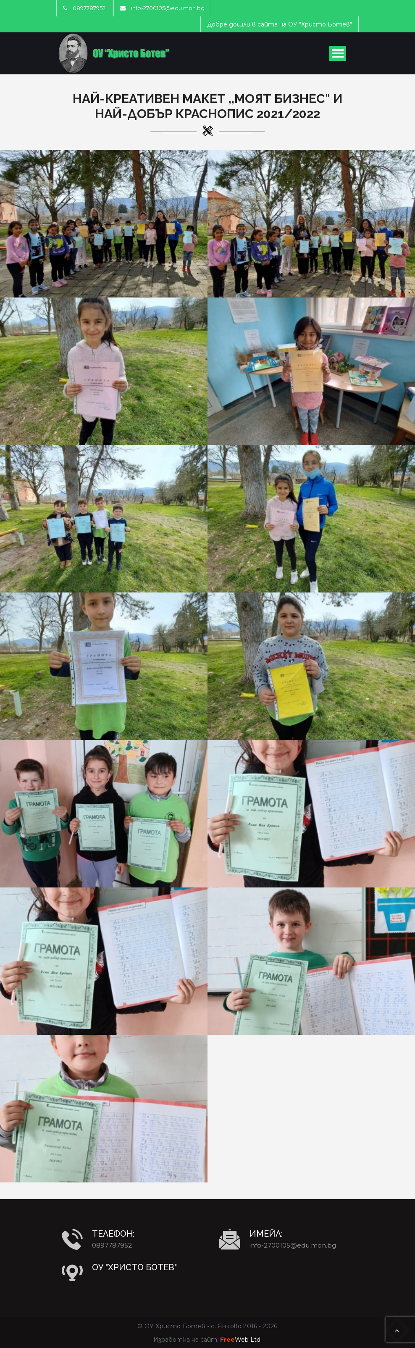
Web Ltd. (241, 1339)
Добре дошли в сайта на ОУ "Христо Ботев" (279, 24)
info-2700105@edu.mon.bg (168, 8)
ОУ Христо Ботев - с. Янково (193, 1326)
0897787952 (89, 8)
